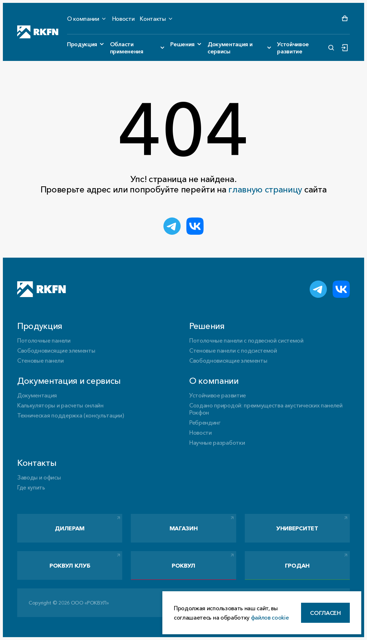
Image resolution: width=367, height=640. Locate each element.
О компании (83, 18)
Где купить (31, 487)
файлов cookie (270, 617)
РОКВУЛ (183, 565)
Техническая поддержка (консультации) (70, 415)
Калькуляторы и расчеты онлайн (60, 405)
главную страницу (265, 189)
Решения (182, 44)
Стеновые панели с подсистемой (233, 350)
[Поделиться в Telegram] (172, 226)
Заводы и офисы (39, 477)
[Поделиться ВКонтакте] (195, 226)
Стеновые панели (40, 360)
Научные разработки (217, 442)
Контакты (153, 18)
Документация (37, 395)
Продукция (82, 44)
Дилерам (70, 528)
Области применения (126, 47)
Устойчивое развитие (293, 47)
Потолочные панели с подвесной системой (246, 340)
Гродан (297, 565)
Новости (123, 18)
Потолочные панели (44, 340)
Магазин (184, 528)
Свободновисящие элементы (56, 350)
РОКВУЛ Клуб (69, 565)
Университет (297, 528)
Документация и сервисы (230, 47)
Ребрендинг (205, 422)
